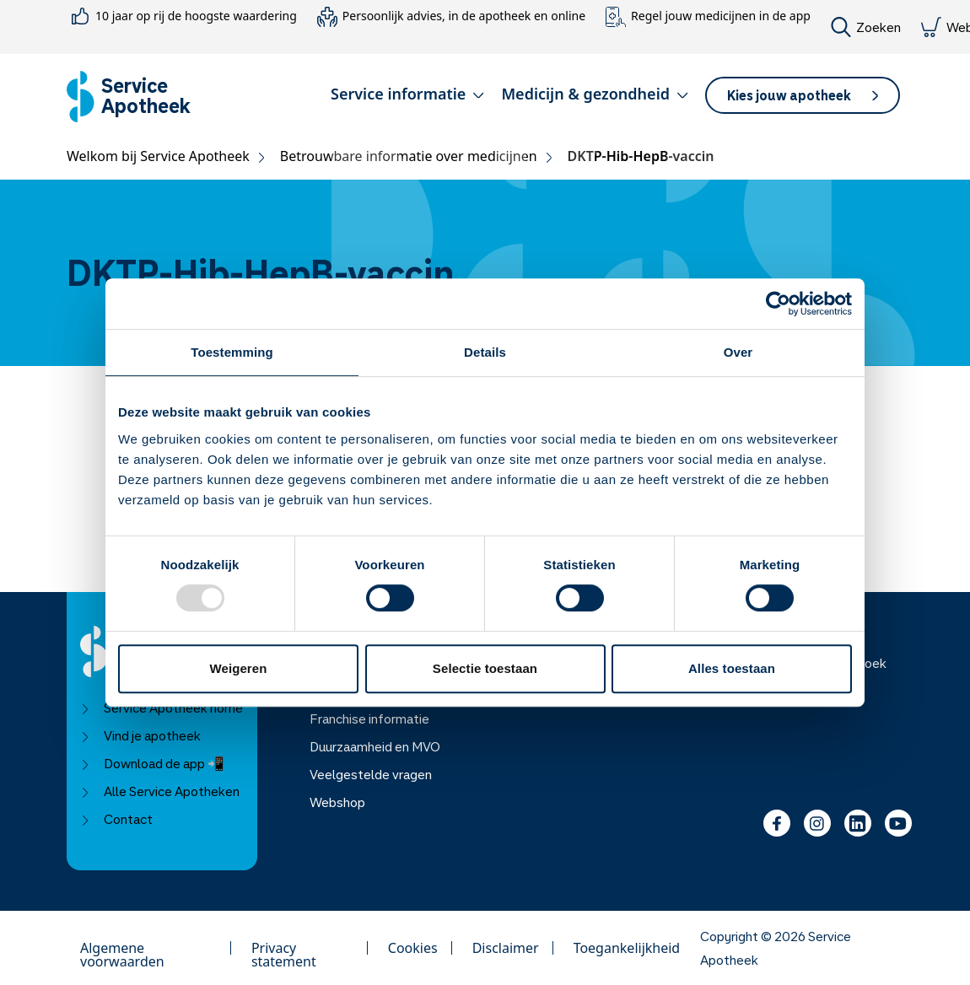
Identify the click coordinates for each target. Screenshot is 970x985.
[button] (407, 97)
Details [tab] (485, 352)
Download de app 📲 (152, 763)
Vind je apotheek (140, 735)
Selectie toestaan (485, 668)
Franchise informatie (369, 718)
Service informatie (407, 93)
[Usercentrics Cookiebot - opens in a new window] (778, 303)
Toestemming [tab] (232, 352)
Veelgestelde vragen (371, 774)
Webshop (337, 802)
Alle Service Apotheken (160, 791)
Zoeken (866, 27)
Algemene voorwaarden (122, 948)
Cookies (413, 948)
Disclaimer (505, 948)
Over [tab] (738, 352)
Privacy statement (283, 948)
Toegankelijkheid (627, 948)
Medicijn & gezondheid (594, 93)
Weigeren (238, 668)
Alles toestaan (731, 668)
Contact (116, 819)
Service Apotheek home (161, 707)
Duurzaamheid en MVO (375, 746)
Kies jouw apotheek (802, 95)
